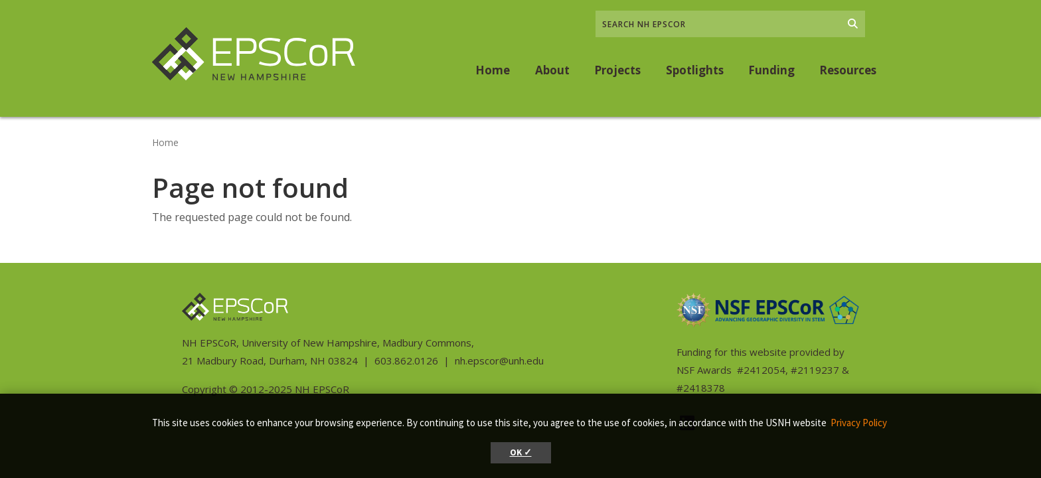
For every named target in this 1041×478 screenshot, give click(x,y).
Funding (771, 70)
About (552, 70)
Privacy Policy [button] (859, 422)
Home (492, 70)
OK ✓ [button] (521, 452)
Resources (847, 70)
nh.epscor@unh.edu (499, 360)
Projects (617, 70)
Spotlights (695, 70)
